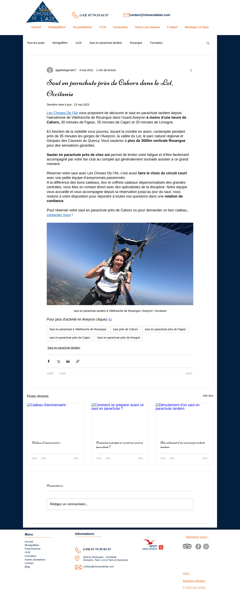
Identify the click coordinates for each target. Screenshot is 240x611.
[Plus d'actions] (191, 70)
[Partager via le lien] (78, 361)
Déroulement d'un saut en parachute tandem (182, 444)
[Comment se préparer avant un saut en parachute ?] (120, 419)
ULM (79, 42)
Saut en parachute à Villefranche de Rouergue (77, 329)
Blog (27, 566)
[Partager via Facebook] (48, 361)
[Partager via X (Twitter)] (58, 361)
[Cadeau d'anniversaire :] (55, 419)
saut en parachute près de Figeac (165, 329)
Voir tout (208, 395)
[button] (208, 43)
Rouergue (136, 42)
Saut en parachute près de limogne (118, 337)
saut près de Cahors (125, 329)
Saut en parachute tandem (105, 42)
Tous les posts (36, 42)
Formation (156, 42)
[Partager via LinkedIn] (68, 361)
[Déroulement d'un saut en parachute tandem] (184, 419)
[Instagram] (206, 546)
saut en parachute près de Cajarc (69, 337)
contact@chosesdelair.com (149, 15)
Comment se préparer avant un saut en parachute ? (119, 444)
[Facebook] (198, 546)
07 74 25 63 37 (101, 549)
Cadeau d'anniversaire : (46, 442)
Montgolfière (60, 42)
